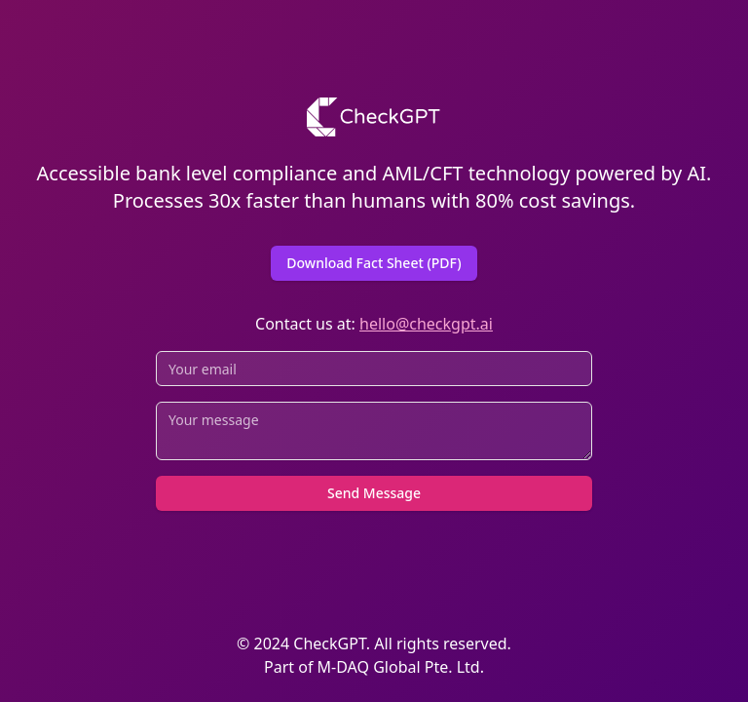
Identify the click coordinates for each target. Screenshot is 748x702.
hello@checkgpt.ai (426, 323)
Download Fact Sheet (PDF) (373, 263)
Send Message (374, 493)
